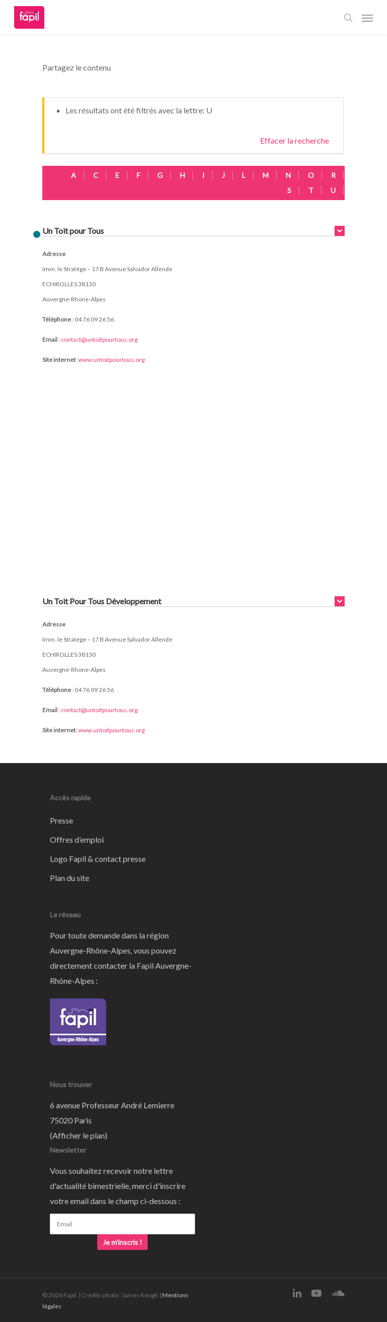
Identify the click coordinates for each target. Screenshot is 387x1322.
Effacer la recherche (294, 140)
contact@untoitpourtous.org (99, 339)
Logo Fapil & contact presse (98, 858)
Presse (61, 820)
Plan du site (69, 878)
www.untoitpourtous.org (111, 359)
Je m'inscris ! (122, 1242)
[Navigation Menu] (367, 18)
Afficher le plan (78, 1135)
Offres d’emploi (77, 839)
